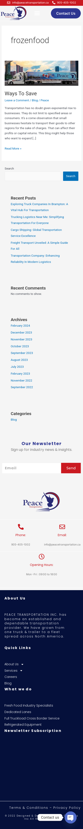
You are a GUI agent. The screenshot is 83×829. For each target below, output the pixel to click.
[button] (37, 13)
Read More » (13, 148)
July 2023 (17, 366)
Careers (10, 677)
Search (9, 168)
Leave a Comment (17, 100)
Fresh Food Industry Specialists (28, 705)
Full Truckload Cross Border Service (32, 718)
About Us (14, 664)
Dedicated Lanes (17, 712)
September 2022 (22, 387)
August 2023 (19, 360)
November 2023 (21, 339)
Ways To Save (21, 93)
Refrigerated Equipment (23, 725)
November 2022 (21, 380)
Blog (35, 100)
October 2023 (20, 346)
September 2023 (22, 353)
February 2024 (20, 325)
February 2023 (20, 373)
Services (13, 671)
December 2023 (21, 332)
